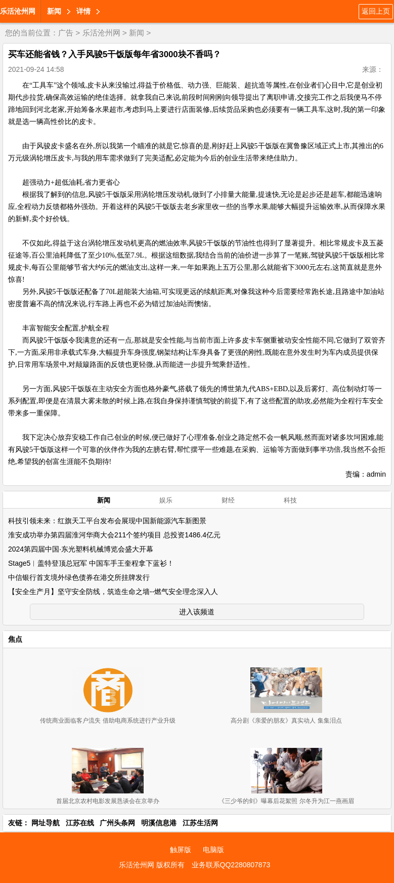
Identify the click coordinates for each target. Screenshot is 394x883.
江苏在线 (80, 823)
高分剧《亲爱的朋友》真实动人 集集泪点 (286, 720)
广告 (65, 32)
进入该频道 (196, 612)
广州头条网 (117, 823)
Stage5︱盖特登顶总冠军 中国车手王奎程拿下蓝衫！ (91, 563)
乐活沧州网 (17, 11)
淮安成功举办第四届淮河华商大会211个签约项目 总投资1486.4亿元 (114, 535)
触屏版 (180, 850)
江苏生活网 (200, 823)
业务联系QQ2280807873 (231, 865)
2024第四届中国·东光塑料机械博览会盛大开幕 (80, 549)
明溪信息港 (159, 823)
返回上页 (376, 11)
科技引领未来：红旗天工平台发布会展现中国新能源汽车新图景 (107, 521)
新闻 (54, 11)
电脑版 (213, 850)
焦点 (15, 639)
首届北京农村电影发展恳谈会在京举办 (107, 801)
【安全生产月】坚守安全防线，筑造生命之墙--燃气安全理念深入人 (113, 591)
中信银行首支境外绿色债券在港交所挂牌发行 (79, 577)
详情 (83, 11)
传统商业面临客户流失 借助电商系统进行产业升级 (107, 720)
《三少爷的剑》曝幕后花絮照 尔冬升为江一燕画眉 (286, 801)
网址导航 (45, 823)
